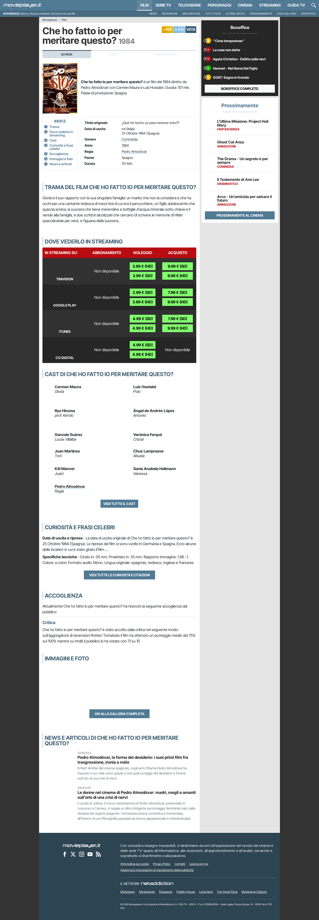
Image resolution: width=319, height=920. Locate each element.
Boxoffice (308, 13)
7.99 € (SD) (177, 292)
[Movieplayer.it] (22, 5)
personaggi (219, 5)
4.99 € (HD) (142, 328)
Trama (54, 127)
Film (144, 5)
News (153, 13)
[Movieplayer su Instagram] (81, 854)
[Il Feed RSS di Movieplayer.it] (98, 854)
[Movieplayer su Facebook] (64, 854)
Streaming (270, 5)
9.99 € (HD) (178, 276)
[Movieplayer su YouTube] (90, 854)
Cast (52, 140)
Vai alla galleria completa (119, 714)
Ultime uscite (235, 13)
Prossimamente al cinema (240, 215)
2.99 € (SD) (143, 292)
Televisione (189, 5)
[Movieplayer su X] (73, 854)
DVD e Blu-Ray (286, 13)
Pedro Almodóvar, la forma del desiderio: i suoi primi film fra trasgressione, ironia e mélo (133, 760)
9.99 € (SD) (177, 266)
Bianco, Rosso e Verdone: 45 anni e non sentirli (48, 13)
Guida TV (296, 5)
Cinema (245, 5)
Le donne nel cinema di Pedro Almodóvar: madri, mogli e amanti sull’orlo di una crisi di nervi (137, 795)
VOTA (191, 29)
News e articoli (60, 164)
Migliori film (191, 13)
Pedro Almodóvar (134, 151)
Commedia (130, 139)
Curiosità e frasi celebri (61, 147)
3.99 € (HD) (142, 266)
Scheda (66, 54)
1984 (125, 145)
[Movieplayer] (82, 845)
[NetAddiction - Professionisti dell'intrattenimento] (157, 883)
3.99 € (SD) (143, 276)
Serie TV (163, 5)
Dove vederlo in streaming (61, 133)
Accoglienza (58, 154)
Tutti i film (213, 13)
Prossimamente (261, 13)
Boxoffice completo (239, 89)
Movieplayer (49, 20)
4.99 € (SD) (143, 318)
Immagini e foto (61, 159)
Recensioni (169, 13)
